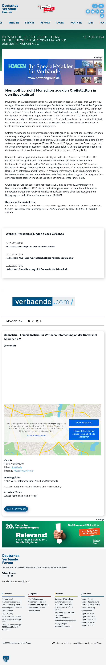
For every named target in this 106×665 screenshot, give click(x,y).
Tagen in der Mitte (88, 619)
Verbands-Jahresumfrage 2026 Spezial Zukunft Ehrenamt (11, 627)
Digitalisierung (7, 613)
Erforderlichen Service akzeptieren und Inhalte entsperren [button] (83, 434)
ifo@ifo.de (17, 467)
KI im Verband (7, 599)
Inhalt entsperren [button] (83, 422)
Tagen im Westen (88, 616)
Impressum (72, 643)
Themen (14, 22)
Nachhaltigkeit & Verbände (12, 608)
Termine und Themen (36, 608)
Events (29, 22)
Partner (76, 22)
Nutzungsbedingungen (87, 643)
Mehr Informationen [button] (36, 435)
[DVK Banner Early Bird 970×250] (53, 522)
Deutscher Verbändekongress (62, 616)
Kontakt (5, 581)
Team (99, 643)
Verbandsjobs (86, 611)
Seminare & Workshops (64, 599)
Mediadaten (16, 581)
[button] (6, 659)
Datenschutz (61, 643)
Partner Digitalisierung (90, 602)
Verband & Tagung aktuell (38, 605)
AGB (53, 643)
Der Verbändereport (36, 599)
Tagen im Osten (87, 613)
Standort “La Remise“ (63, 626)
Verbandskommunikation (11, 616)
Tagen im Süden (87, 625)
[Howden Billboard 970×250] (53, 60)
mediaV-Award (34, 611)
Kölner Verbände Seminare (65, 621)
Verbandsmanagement (11, 605)
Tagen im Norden (88, 622)
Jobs (91, 22)
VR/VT (27, 581)
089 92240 (18, 463)
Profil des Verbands (16, 508)
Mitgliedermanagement (11, 602)
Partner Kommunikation (90, 605)
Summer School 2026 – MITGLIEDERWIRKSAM (64, 603)
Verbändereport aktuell (37, 602)
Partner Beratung (88, 608)
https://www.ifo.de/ (24, 470)
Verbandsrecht (7, 611)
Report (45, 22)
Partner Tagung (87, 599)
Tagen (60, 22)
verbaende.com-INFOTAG (65, 612)
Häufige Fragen (61, 623)
